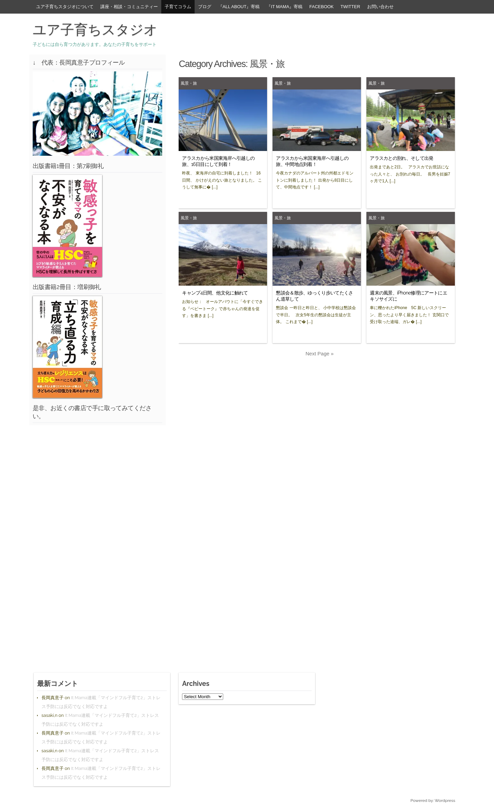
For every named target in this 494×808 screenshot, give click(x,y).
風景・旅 (189, 83)
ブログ (204, 6)
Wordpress (445, 800)
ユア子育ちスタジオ (95, 29)
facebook (321, 6)
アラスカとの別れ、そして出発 (401, 158)
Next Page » (320, 353)
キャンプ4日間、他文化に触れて (215, 293)
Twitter (350, 6)
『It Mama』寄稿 (284, 6)
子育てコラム (178, 6)
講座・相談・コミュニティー (129, 6)
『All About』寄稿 (239, 6)
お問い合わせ (380, 6)
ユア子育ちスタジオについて (65, 6)
